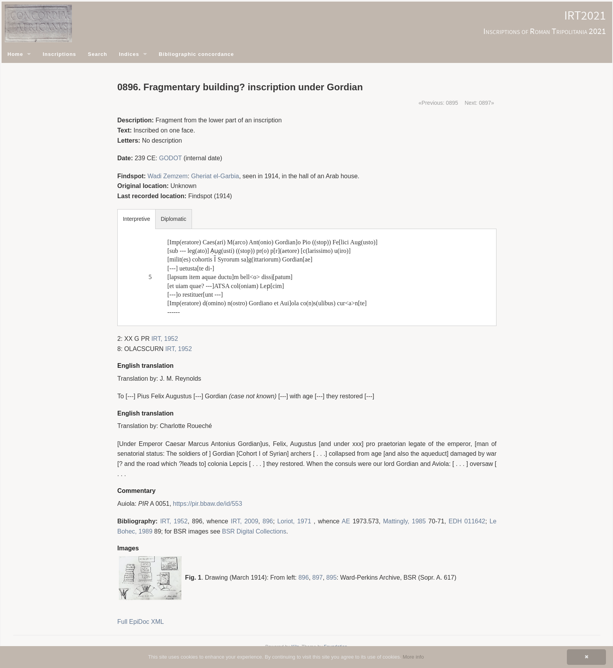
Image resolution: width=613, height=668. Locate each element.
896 (268, 521)
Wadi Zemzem (167, 176)
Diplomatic (173, 219)
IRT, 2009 (244, 521)
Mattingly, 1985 (404, 521)
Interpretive (136, 219)
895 (331, 577)
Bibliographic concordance (196, 54)
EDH (455, 521)
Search (97, 54)
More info (413, 657)
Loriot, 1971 (294, 521)
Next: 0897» (479, 103)
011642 (474, 521)
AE (346, 521)
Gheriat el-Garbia (215, 176)
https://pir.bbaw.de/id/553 (207, 503)
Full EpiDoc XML (140, 621)
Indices (129, 54)
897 (317, 577)
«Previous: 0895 (438, 103)
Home (15, 54)
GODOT (170, 158)
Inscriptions (59, 54)
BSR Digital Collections (254, 531)
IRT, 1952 (164, 338)
